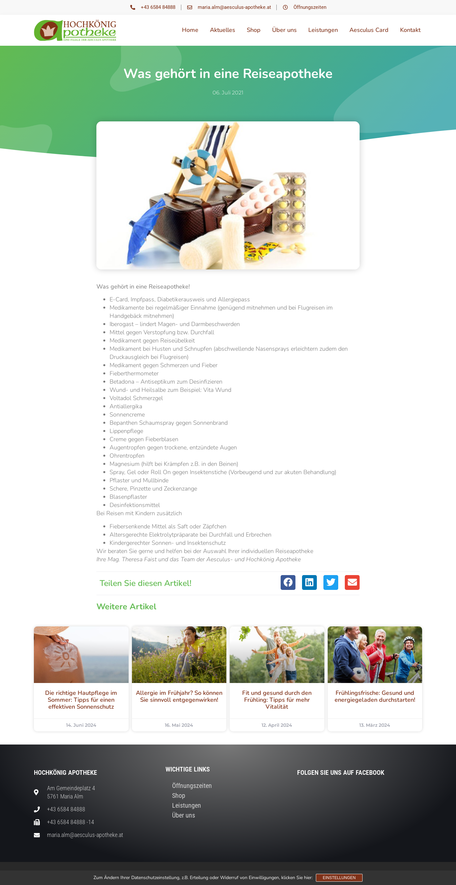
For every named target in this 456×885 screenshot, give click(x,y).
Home (190, 30)
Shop (254, 30)
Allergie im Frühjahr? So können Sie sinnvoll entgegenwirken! (179, 696)
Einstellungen (339, 877)
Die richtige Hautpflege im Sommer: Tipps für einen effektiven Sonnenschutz (81, 700)
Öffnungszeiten (192, 786)
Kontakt (410, 30)
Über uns (284, 30)
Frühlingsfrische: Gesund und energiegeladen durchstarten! (375, 696)
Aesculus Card (369, 30)
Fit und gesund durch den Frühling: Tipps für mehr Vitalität (277, 700)
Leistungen (323, 30)
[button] (288, 582)
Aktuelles (222, 30)
